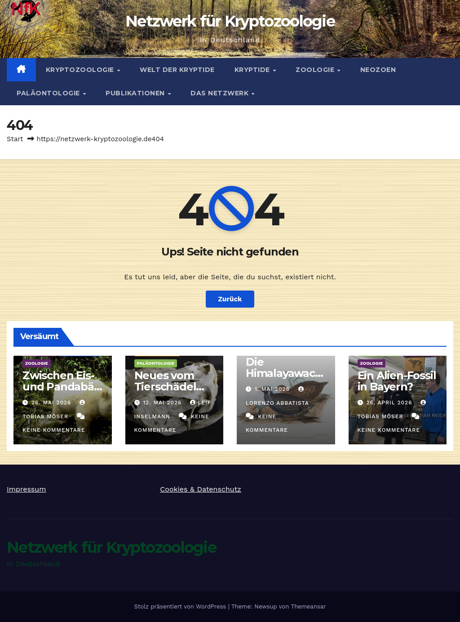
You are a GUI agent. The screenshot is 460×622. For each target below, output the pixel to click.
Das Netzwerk (220, 93)
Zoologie (316, 70)
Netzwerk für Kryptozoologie (230, 21)
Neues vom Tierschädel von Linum (165, 386)
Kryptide (253, 70)
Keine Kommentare (53, 430)
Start (15, 139)
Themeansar (308, 606)
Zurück (230, 299)
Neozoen (378, 70)
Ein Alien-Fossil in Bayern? (397, 381)
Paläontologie (49, 93)
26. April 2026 (390, 402)
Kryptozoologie (81, 70)
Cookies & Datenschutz (200, 489)
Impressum (26, 489)
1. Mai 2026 (273, 389)
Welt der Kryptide (177, 70)
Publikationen (136, 93)
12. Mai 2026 (163, 402)
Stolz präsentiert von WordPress (181, 606)
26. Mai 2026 (52, 402)
